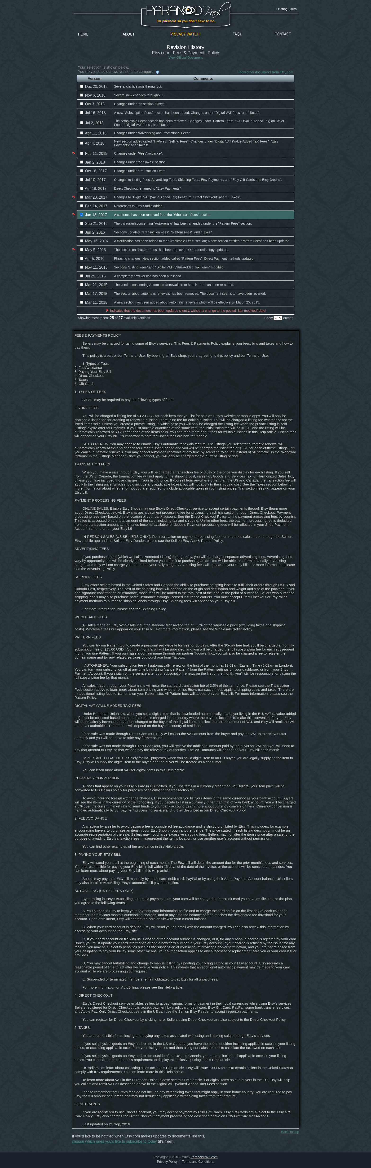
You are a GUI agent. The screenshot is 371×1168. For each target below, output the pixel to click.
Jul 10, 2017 (93, 180)
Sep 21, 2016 (94, 224)
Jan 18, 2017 (93, 215)
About (130, 34)
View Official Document (185, 57)
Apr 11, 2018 (93, 133)
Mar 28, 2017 (93, 197)
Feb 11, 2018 (93, 154)
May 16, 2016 (94, 241)
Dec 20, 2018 (94, 87)
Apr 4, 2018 (92, 143)
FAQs (237, 34)
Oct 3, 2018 (92, 104)
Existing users (286, 9)
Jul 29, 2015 (93, 276)
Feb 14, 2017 (93, 206)
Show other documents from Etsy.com (265, 72)
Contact (282, 34)
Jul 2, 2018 (92, 123)
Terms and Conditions (198, 1162)
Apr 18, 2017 (93, 189)
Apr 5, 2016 (92, 259)
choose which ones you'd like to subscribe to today (114, 1141)
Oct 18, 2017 (93, 171)
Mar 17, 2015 (93, 294)
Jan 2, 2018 (92, 162)
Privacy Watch (185, 34)
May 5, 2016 (93, 250)
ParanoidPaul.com (203, 1157)
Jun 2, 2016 (92, 232)
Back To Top (290, 1132)
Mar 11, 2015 (93, 302)
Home (83, 34)
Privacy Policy (167, 1162)
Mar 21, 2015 (93, 285)
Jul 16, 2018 (93, 113)
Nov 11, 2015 (94, 267)
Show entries (278, 318)
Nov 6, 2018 (93, 95)
